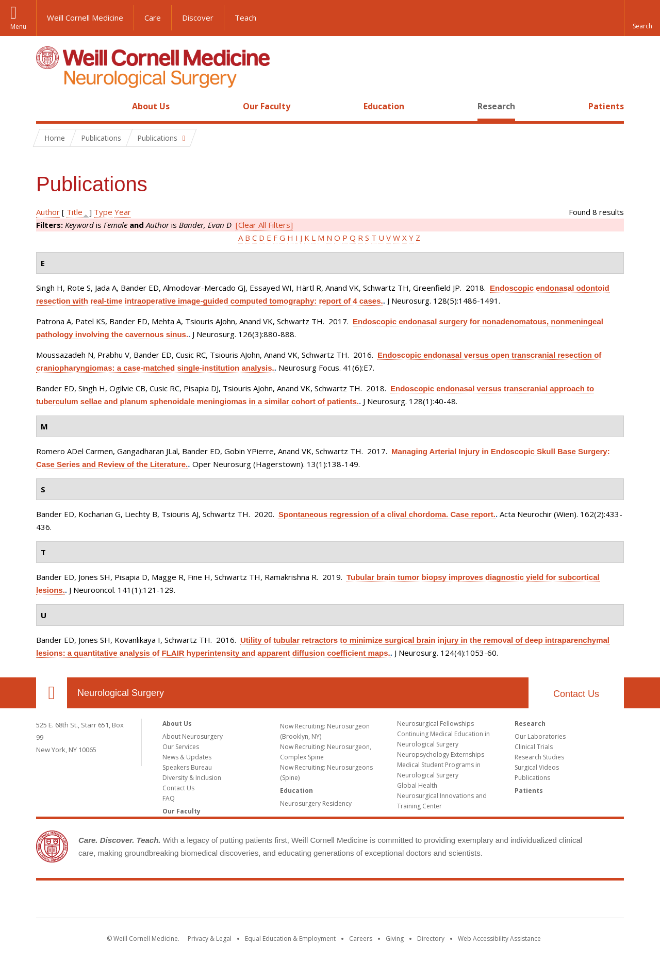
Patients (606, 106)
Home (47, 106)
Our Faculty (266, 106)
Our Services (180, 746)
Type (103, 212)
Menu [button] (18, 26)
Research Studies (539, 757)
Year (122, 212)
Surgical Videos (537, 767)
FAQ (168, 798)
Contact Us (576, 694)
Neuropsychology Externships (440, 754)
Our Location (51, 692)
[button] (642, 18)
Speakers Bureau (187, 767)
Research (496, 106)
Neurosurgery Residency (316, 803)
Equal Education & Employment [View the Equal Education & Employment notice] (290, 938)
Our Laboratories (540, 736)
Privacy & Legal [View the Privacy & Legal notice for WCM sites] (210, 938)
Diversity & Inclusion (191, 777)
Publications (532, 777)
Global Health (417, 785)
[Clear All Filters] (264, 225)
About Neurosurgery (192, 736)
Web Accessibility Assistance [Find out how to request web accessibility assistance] (499, 938)
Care (152, 17)
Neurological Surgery (120, 693)
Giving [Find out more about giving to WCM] (395, 938)
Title (74, 212)
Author (48, 212)
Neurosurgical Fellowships (435, 723)
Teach (245, 17)
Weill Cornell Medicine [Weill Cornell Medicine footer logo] (330, 901)
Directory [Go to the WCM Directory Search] (430, 938)
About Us (151, 106)
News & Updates (186, 757)
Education (384, 106)
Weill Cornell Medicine (85, 17)
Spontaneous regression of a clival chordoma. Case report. (387, 514)
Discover (197, 17)
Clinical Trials (534, 746)
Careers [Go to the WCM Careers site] (360, 938)
